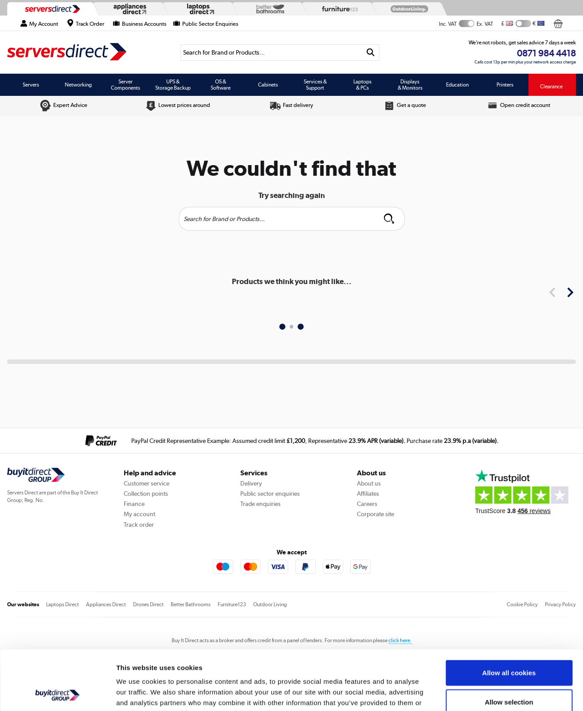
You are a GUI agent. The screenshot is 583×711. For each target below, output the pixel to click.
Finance (134, 503)
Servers (31, 85)
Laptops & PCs (362, 85)
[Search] (270, 52)
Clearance (551, 86)
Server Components (125, 85)
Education (457, 85)
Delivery (251, 483)
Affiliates (368, 493)
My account (139, 513)
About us (369, 483)
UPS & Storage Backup (173, 85)
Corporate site (375, 513)
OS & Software (221, 85)
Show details (465, 693)
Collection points (146, 493)
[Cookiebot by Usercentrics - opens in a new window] (57, 693)
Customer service (146, 483)
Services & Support (315, 85)
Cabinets (268, 85)
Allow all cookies (509, 616)
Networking (78, 85)
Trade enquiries (260, 503)
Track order (139, 524)
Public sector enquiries (270, 493)
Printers (505, 85)
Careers (367, 503)
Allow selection (509, 646)
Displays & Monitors (410, 85)
